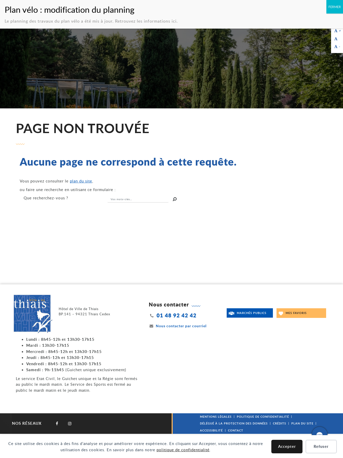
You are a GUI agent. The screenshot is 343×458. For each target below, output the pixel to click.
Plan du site (302, 423)
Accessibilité (211, 430)
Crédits (279, 423)
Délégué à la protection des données (234, 423)
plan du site (81, 181)
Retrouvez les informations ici (146, 20)
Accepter (287, 446)
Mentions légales (216, 416)
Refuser (321, 446)
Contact (235, 430)
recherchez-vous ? (46, 197)
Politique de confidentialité (263, 416)
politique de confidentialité (183, 449)
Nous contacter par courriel (177, 325)
